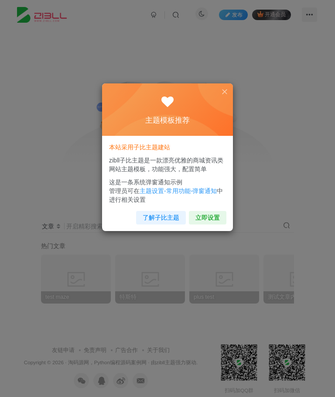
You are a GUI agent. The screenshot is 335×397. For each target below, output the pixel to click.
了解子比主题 (161, 214)
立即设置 (205, 214)
